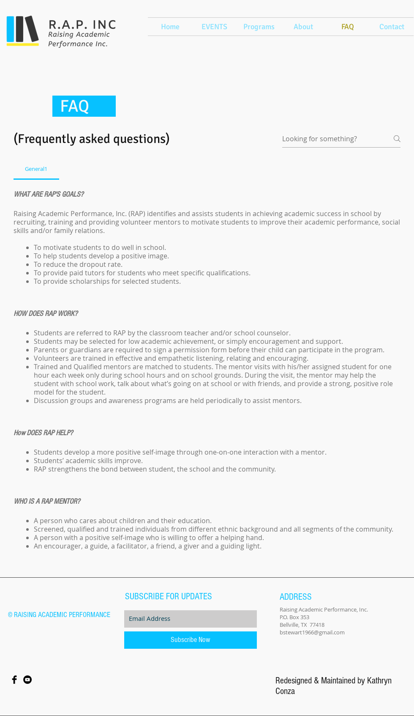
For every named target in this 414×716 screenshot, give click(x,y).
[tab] (36, 169)
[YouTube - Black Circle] (27, 679)
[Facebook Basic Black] (14, 679)
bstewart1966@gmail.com (312, 632)
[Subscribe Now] (190, 640)
